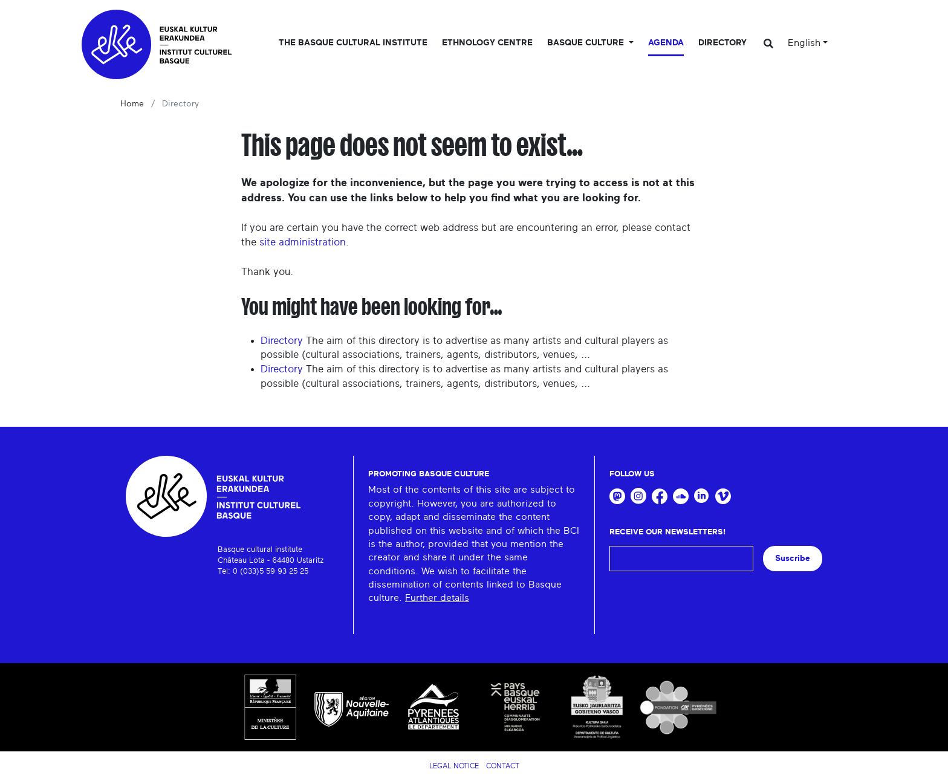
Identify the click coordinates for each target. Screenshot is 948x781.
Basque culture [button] (586, 43)
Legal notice (454, 766)
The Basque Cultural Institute (353, 43)
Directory (722, 43)
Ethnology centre (487, 43)
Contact (502, 766)
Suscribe (792, 558)
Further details (437, 598)
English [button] (804, 43)
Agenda (666, 43)
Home (132, 104)
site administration (302, 242)
